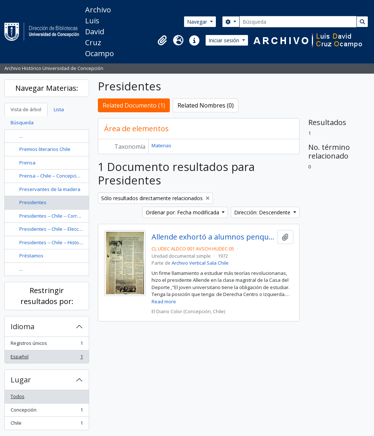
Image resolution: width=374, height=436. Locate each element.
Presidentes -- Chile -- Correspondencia (62, 216)
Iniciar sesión (225, 40)
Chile (46, 424)
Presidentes (32, 202)
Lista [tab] (59, 109)
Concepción (46, 411)
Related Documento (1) (134, 105)
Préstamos (31, 255)
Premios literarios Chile (44, 149)
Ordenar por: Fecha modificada (183, 212)
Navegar (198, 21)
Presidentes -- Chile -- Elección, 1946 (58, 229)
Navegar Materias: (46, 88)
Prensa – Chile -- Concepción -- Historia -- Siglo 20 (72, 175)
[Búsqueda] (298, 21)
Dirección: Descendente (263, 212)
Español (46, 358)
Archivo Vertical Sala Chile (200, 263)
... (21, 136)
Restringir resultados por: (46, 295)
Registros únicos (46, 345)
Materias (161, 145)
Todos (17, 396)
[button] (162, 40)
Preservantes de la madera (49, 189)
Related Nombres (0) (206, 105)
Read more (164, 301)
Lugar (21, 380)
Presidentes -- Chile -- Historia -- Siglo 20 (63, 242)
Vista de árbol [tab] (26, 109)
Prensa (27, 162)
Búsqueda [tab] (22, 122)
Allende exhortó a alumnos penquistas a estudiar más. (213, 237)
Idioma (22, 326)
